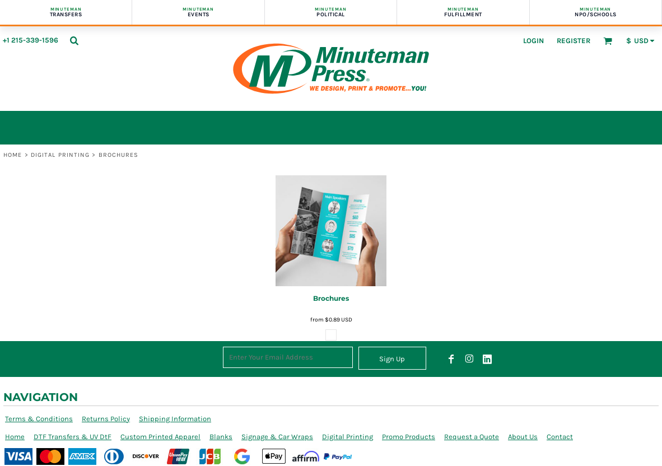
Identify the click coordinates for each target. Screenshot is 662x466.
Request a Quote (471, 436)
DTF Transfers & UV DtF (72, 436)
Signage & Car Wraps (277, 436)
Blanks (220, 436)
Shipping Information (175, 418)
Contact (560, 436)
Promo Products (408, 436)
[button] (73, 40)
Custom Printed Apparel (160, 436)
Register (573, 40)
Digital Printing (60, 155)
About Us (523, 436)
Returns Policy (106, 418)
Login (533, 40)
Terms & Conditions (39, 418)
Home (12, 155)
